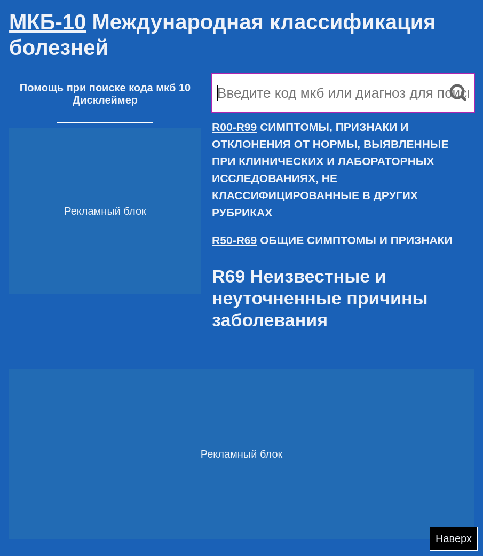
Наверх (454, 538)
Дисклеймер (105, 100)
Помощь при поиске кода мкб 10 (105, 87)
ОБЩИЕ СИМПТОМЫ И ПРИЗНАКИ (332, 240)
